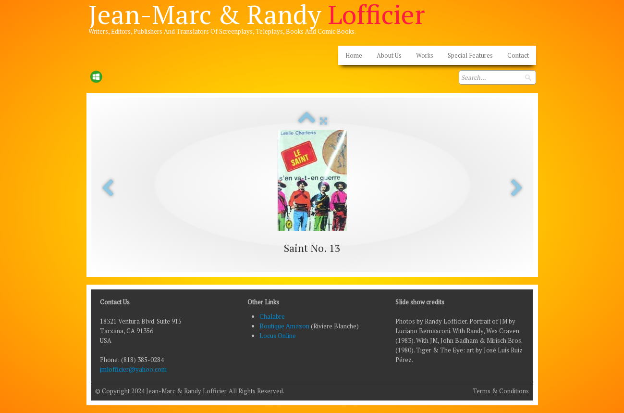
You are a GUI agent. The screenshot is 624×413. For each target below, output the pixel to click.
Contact (518, 55)
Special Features (470, 55)
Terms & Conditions (501, 391)
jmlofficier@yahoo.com (133, 369)
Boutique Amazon (285, 326)
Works (424, 55)
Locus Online (277, 335)
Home (353, 55)
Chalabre (272, 316)
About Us (389, 55)
